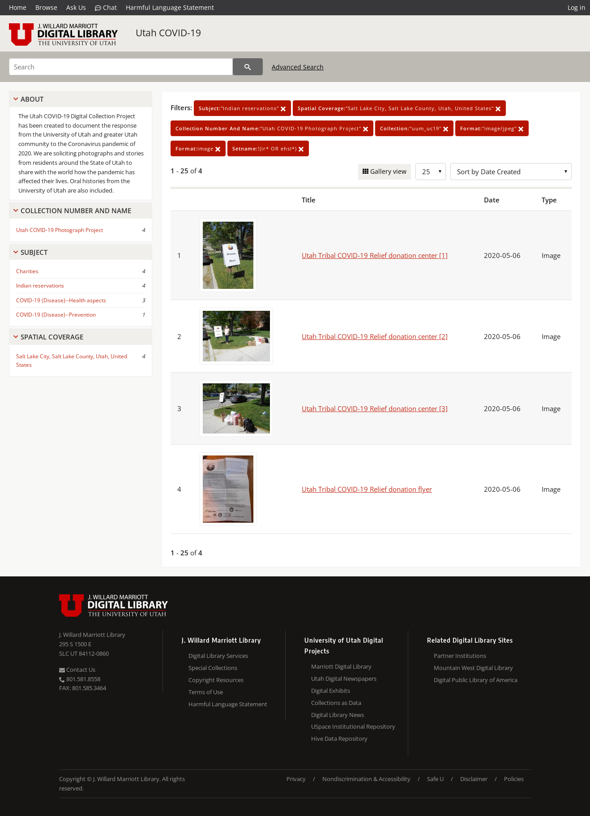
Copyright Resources (216, 680)
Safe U (435, 779)
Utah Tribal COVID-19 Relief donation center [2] (375, 336)
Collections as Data (336, 703)
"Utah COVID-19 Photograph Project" (271, 128)
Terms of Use (205, 692)
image (198, 148)
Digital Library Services (218, 656)
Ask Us (76, 7)
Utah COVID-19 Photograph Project (59, 230)
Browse (46, 7)
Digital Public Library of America (475, 680)
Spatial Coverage (52, 336)
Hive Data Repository (339, 738)
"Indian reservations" (242, 108)
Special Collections (212, 668)
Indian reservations (40, 285)
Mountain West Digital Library (473, 668)
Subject (34, 252)
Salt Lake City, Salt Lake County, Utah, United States (71, 360)
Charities (27, 271)
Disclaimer (473, 779)
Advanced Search (298, 67)
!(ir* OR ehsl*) (268, 148)
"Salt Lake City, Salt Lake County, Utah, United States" (399, 108)
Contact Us (77, 670)
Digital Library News (337, 715)
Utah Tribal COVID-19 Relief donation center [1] (375, 255)
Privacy (296, 779)
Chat (106, 7)
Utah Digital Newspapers (343, 678)
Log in (577, 7)
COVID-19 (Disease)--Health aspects (61, 300)
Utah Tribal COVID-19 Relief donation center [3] (375, 408)
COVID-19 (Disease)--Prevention (56, 314)
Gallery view (387, 171)
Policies (514, 779)
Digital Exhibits (330, 691)
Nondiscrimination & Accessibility (366, 779)
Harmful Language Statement (170, 7)
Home (17, 7)
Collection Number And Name (76, 210)
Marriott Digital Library (341, 666)
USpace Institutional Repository (353, 726)
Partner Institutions (460, 656)
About (32, 98)
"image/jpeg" (492, 128)
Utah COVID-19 (168, 32)
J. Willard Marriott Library (92, 635)
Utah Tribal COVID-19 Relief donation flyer (367, 489)
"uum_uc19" (414, 128)
